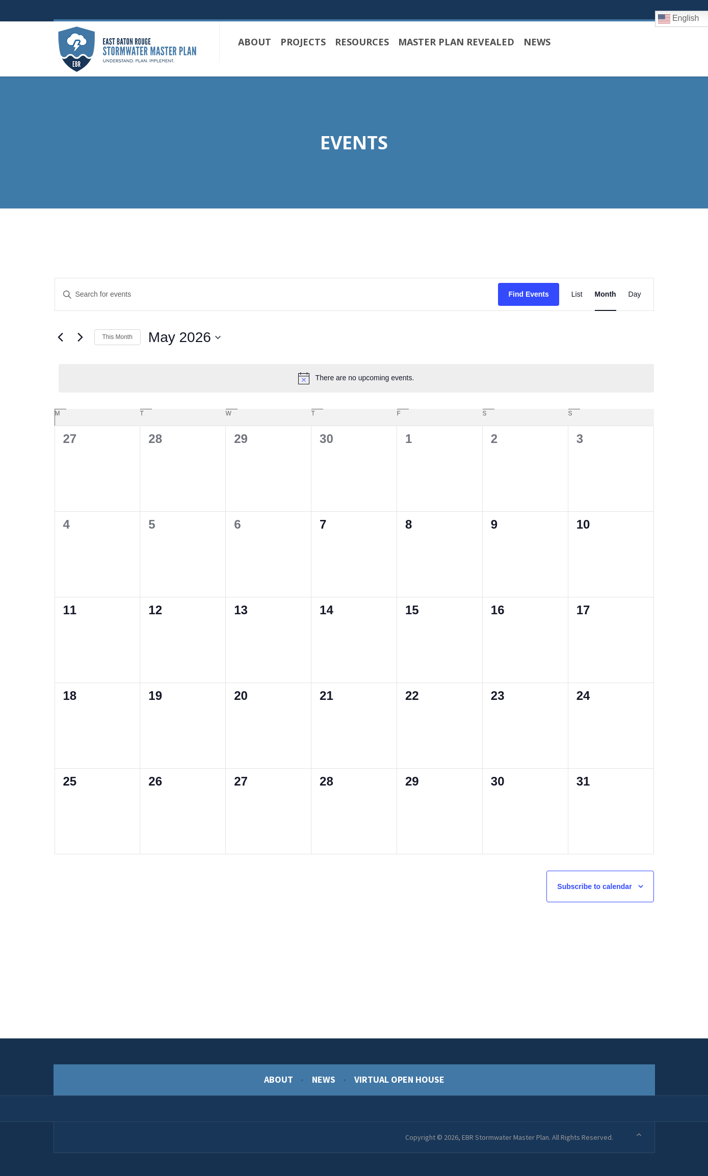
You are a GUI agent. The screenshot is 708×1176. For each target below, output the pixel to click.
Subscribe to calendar (594, 884)
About (278, 1077)
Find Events (528, 292)
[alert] (356, 375)
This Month (117, 334)
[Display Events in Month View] (605, 292)
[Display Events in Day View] (634, 292)
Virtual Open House (399, 1077)
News (323, 1077)
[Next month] (80, 335)
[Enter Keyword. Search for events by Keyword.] (277, 292)
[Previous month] (61, 335)
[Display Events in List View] (577, 292)
